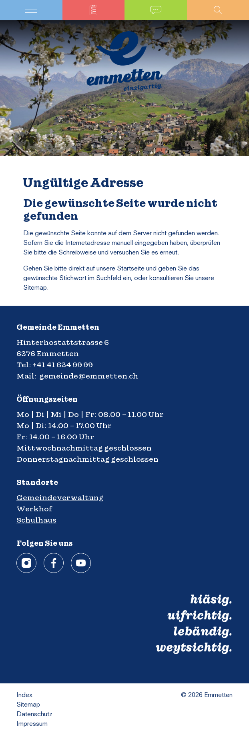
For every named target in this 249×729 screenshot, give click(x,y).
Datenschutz (34, 714)
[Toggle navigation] (31, 10)
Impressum (32, 724)
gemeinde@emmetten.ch (88, 376)
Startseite (131, 269)
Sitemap (28, 705)
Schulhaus (36, 520)
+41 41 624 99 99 (62, 364)
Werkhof (34, 508)
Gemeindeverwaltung (60, 497)
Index (24, 695)
